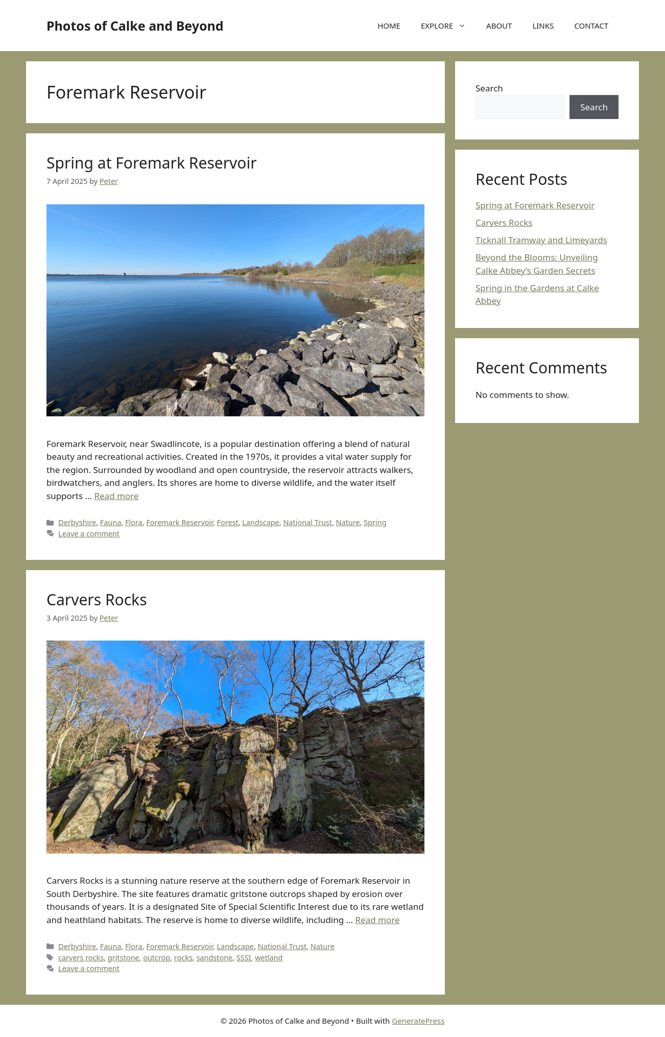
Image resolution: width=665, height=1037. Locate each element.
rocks (183, 957)
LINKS (543, 25)
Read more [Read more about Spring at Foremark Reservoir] (116, 496)
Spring (375, 522)
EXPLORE (448, 25)
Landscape (260, 522)
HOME (388, 25)
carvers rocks (81, 957)
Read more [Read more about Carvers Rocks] (377, 920)
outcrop (156, 957)
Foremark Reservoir (179, 522)
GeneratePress (418, 1021)
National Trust (307, 522)
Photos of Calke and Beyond (135, 25)
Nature (348, 522)
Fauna (111, 522)
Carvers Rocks (96, 599)
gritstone (123, 957)
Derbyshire (77, 522)
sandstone (214, 957)
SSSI (243, 957)
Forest (228, 522)
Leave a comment (89, 533)
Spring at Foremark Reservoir (151, 162)
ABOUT (499, 25)
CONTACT (591, 25)
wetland (268, 957)
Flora (133, 522)
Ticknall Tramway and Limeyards (541, 240)
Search (489, 88)
